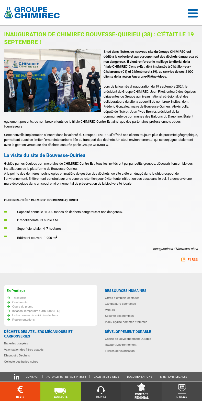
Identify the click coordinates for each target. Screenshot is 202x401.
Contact (32, 376)
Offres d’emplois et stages (122, 297)
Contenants (20, 302)
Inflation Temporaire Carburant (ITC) (36, 310)
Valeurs (110, 309)
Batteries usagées (16, 343)
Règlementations (23, 319)
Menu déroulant (193, 13)
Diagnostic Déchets (17, 355)
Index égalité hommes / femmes (126, 321)
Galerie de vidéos (106, 376)
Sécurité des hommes (119, 315)
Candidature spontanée (120, 303)
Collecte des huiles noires (21, 361)
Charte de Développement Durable (128, 338)
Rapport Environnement (120, 344)
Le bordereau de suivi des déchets (35, 315)
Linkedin (16, 376)
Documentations (139, 376)
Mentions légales (173, 376)
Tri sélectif (19, 297)
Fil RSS (193, 259)
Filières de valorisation (119, 350)
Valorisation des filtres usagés (23, 349)
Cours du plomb (22, 306)
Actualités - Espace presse (66, 376)
